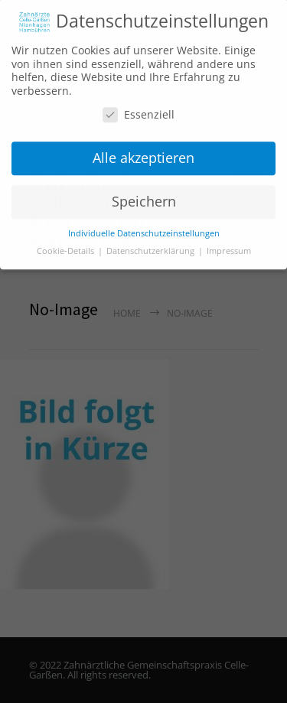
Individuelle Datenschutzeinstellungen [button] (144, 228)
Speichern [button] (144, 196)
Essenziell (138, 110)
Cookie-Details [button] (66, 246)
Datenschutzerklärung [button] (151, 246)
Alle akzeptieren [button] (143, 153)
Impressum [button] (229, 246)
